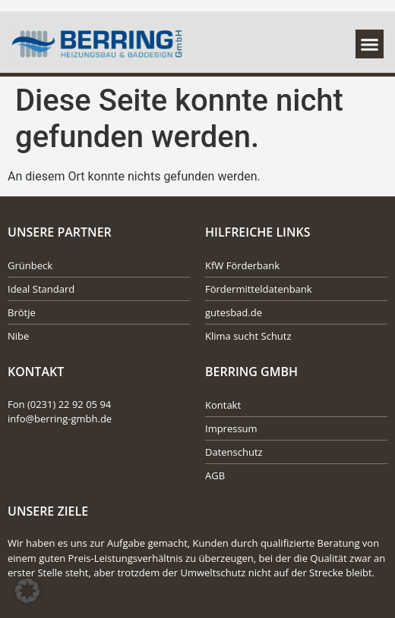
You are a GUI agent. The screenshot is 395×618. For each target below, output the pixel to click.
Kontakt (223, 405)
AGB (215, 475)
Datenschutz (234, 452)
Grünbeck (30, 265)
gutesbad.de (233, 312)
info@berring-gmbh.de (60, 418)
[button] (370, 44)
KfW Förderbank (242, 265)
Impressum (231, 428)
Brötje (22, 312)
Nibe (18, 336)
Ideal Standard (41, 289)
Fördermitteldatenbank (258, 289)
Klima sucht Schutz (248, 336)
